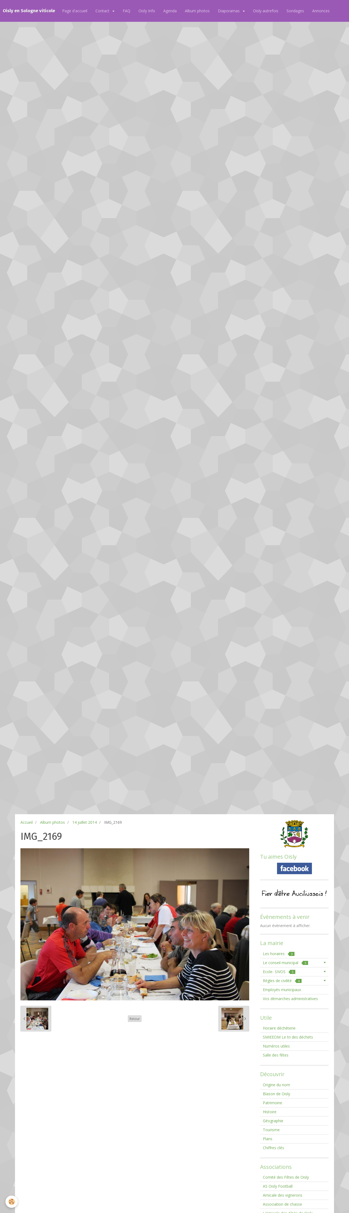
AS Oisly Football (278, 1186)
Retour (135, 1018)
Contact (102, 10)
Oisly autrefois (265, 10)
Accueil (26, 822)
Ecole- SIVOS (279, 971)
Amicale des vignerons (282, 1195)
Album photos (197, 10)
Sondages (295, 10)
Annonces (321, 10)
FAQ (126, 10)
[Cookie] (11, 1202)
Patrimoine (272, 1102)
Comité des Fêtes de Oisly (286, 1177)
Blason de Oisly (276, 1093)
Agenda (170, 10)
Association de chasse (282, 1204)
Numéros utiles (276, 1046)
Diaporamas (229, 10)
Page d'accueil (74, 10)
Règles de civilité (282, 980)
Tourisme (271, 1129)
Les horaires (278, 953)
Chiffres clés (273, 1147)
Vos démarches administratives (290, 998)
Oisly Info (147, 10)
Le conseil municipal (285, 962)
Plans (267, 1138)
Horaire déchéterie (279, 1028)
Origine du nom (276, 1084)
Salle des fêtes (275, 1055)
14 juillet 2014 (84, 822)
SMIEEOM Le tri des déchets (288, 1037)
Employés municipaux (282, 989)
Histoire (269, 1111)
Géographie (273, 1120)
